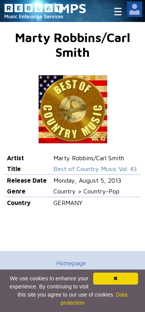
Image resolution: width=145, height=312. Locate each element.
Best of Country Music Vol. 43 (95, 168)
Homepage (71, 262)
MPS (73, 8)
